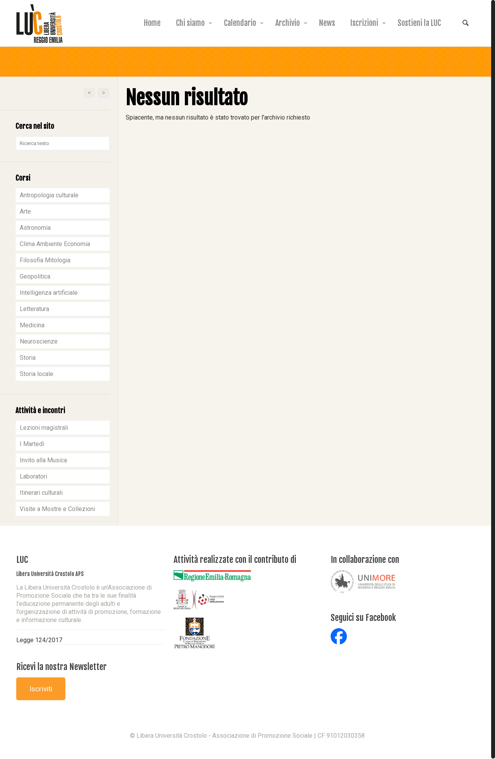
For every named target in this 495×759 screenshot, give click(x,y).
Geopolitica (35, 276)
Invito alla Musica (43, 460)
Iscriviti (40, 688)
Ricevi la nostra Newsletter (61, 667)
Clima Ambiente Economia (55, 244)
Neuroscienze (39, 341)
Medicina (32, 325)
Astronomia (35, 227)
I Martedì (32, 444)
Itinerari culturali (41, 492)
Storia (28, 357)
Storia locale (36, 374)
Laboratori (33, 476)
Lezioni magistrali (44, 427)
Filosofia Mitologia (45, 260)
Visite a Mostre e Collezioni (57, 509)
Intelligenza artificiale (49, 292)
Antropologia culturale (49, 195)
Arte (25, 211)
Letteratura (34, 309)
